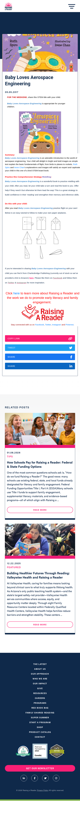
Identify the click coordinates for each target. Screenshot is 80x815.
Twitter (48, 325)
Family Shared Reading (40, 712)
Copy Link (40, 338)
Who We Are (40, 678)
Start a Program (40, 722)
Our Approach (40, 673)
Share (40, 357)
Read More (40, 509)
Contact (40, 736)
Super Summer (40, 717)
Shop (40, 727)
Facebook (39, 325)
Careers (40, 698)
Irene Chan (19, 167)
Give (40, 688)
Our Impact (40, 683)
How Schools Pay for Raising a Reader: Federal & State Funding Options (39, 464)
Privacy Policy (42, 790)
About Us (40, 668)
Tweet (40, 347)
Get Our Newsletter (40, 768)
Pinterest (70, 325)
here (31, 278)
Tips (10, 456)
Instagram (56, 325)
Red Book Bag (40, 707)
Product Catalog (40, 732)
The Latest (40, 664)
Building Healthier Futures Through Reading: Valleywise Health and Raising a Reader (38, 575)
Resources (40, 693)
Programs (40, 702)
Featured (14, 567)
